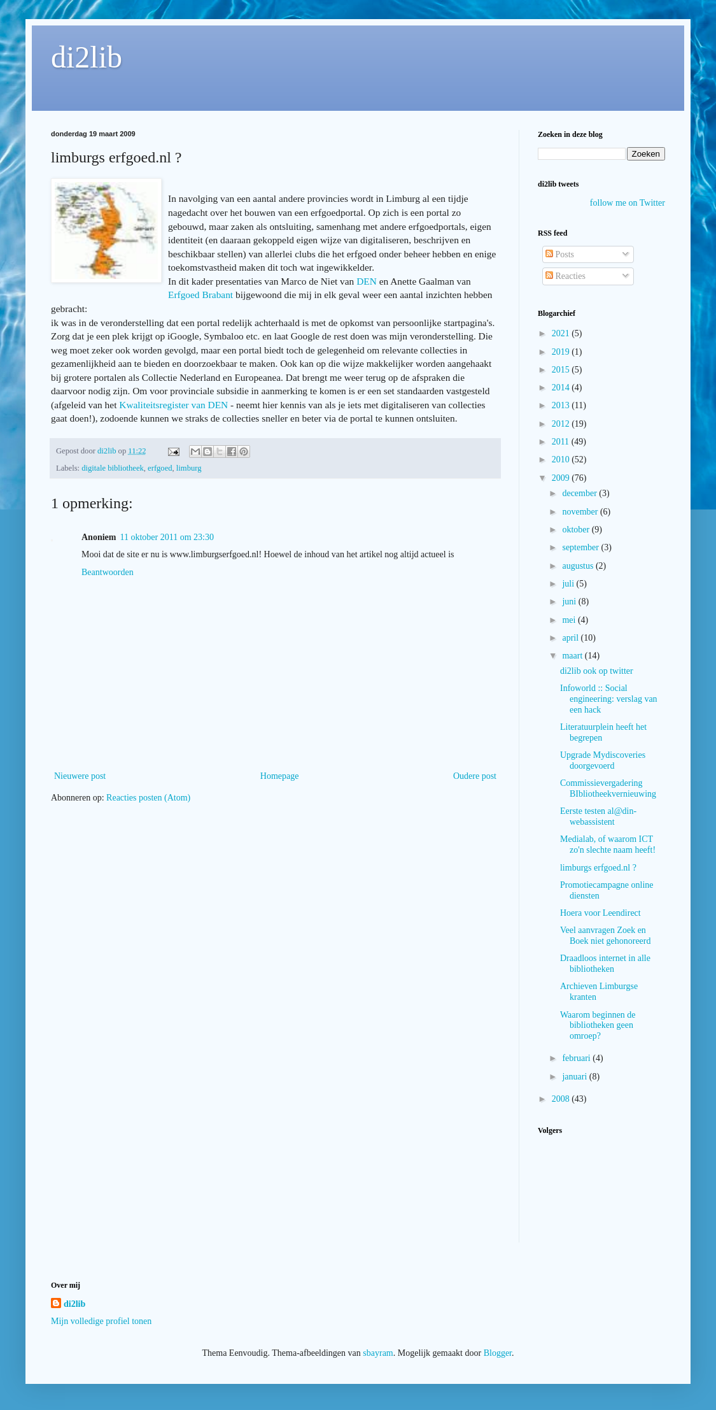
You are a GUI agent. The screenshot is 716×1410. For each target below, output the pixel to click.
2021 (562, 333)
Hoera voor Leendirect (600, 913)
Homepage (279, 776)
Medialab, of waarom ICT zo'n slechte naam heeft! (608, 844)
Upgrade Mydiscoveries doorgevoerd (602, 760)
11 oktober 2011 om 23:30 (167, 537)
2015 (562, 369)
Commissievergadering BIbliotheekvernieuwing (608, 788)
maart (573, 655)
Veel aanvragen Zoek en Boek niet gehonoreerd (605, 935)
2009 (562, 478)
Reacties (565, 276)
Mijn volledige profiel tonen (101, 1321)
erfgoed (160, 468)
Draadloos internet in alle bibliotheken (605, 963)
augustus (579, 566)
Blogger (498, 1353)
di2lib (86, 57)
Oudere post (474, 776)
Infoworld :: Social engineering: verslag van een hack (608, 699)
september (581, 547)
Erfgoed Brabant (200, 294)
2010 (562, 459)
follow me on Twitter (627, 203)
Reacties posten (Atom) (148, 797)
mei (570, 620)
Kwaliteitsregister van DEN (173, 404)
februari (577, 1058)
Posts (559, 254)
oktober (576, 529)
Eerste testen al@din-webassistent (598, 816)
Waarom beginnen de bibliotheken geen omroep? (598, 1025)
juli (569, 583)
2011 (562, 441)
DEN (366, 281)
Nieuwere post (80, 776)
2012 (562, 424)
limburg (189, 468)
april (571, 638)
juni (570, 601)
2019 (562, 352)
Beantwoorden (107, 572)
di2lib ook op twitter (596, 671)
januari (575, 1076)
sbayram (378, 1353)
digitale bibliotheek (112, 468)
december (580, 493)
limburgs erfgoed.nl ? (598, 867)
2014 (562, 387)
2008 (562, 1099)
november (581, 511)
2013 (562, 405)
